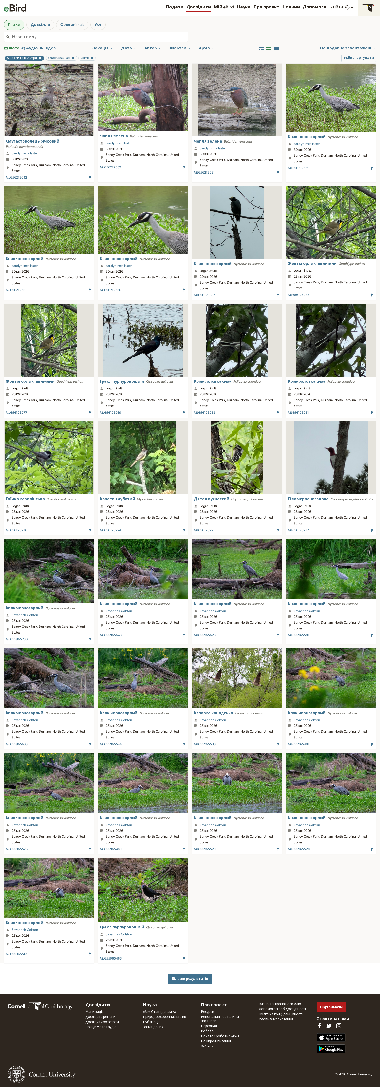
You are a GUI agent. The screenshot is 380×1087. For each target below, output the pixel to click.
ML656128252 (204, 412)
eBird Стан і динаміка (159, 1012)
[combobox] (100, 37)
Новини (291, 7)
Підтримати (331, 1007)
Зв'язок (207, 1046)
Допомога (314, 7)
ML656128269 (110, 412)
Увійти (336, 7)
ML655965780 (17, 639)
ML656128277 (16, 412)
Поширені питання (216, 1041)
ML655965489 (111, 849)
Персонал (209, 1026)
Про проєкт (266, 7)
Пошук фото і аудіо (101, 1027)
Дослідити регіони (100, 1017)
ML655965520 (299, 849)
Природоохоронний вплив (164, 1017)
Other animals (72, 25)
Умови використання (276, 1019)
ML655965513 (16, 954)
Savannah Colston (25, 615)
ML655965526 (17, 849)
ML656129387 (204, 295)
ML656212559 (298, 168)
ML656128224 (110, 530)
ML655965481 (298, 744)
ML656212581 (204, 172)
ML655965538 (205, 744)
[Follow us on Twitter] (329, 1026)
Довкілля (40, 25)
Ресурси (207, 1012)
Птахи (14, 25)
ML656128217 (298, 530)
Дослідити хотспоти (102, 1022)
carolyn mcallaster (25, 153)
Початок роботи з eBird (220, 1036)
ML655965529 (205, 849)
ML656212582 (110, 167)
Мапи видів (94, 1012)
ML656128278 (298, 295)
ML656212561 (16, 290)
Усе (98, 25)
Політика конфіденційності (281, 1014)
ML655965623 (205, 635)
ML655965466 (111, 958)
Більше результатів (190, 979)
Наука (244, 7)
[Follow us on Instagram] (339, 1026)
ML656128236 (16, 530)
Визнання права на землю (280, 1004)
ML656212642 (16, 177)
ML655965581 (298, 635)
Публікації (151, 1022)
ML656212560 (110, 290)
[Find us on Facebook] (319, 1026)
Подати (174, 7)
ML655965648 (111, 635)
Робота (207, 1031)
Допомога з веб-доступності (282, 1009)
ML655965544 (111, 744)
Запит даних (153, 1027)
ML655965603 (17, 744)
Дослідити (198, 7)
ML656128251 (298, 412)
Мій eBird (224, 7)
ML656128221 (204, 530)
